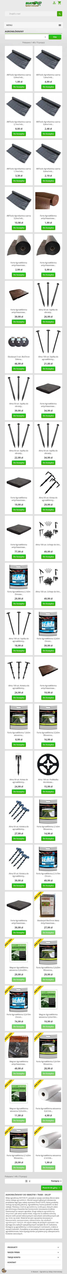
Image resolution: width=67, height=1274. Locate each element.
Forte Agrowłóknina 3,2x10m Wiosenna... (48, 1062)
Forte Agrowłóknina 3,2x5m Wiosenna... (48, 733)
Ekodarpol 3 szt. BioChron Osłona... (19, 357)
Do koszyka (18, 86)
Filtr (55, 37)
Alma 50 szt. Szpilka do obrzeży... (48, 311)
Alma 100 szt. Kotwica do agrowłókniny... (18, 686)
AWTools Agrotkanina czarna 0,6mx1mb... (48, 170)
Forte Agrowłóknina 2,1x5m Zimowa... (18, 592)
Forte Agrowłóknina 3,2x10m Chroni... (19, 1015)
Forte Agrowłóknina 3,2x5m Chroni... (48, 639)
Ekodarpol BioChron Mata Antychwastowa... (48, 921)
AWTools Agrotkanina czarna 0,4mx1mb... (19, 76)
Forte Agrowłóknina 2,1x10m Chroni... (48, 874)
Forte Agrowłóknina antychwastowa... (48, 217)
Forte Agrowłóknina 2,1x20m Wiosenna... (19, 1156)
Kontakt (12, 1262)
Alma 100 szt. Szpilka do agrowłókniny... (48, 357)
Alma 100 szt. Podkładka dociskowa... (48, 780)
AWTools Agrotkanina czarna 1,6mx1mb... (48, 76)
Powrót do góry (52, 1187)
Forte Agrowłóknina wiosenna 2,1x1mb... (48, 1156)
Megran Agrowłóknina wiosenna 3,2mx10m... (48, 1015)
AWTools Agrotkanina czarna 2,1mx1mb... (19, 123)
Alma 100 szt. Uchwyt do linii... (48, 544)
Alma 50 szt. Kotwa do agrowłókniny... (48, 498)
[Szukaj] (33, 13)
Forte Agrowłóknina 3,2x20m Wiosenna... (48, 968)
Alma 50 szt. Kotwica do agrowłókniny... (19, 827)
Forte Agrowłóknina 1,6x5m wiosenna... (18, 733)
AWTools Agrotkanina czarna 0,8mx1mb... (48, 123)
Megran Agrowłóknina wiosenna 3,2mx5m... (19, 1109)
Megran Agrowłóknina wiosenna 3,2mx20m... (18, 968)
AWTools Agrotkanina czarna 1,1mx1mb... (19, 170)
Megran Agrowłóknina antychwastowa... (19, 1062)
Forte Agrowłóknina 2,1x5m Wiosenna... (48, 827)
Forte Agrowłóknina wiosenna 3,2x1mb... (48, 1109)
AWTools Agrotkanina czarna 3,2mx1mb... (19, 217)
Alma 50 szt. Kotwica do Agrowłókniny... (19, 874)
